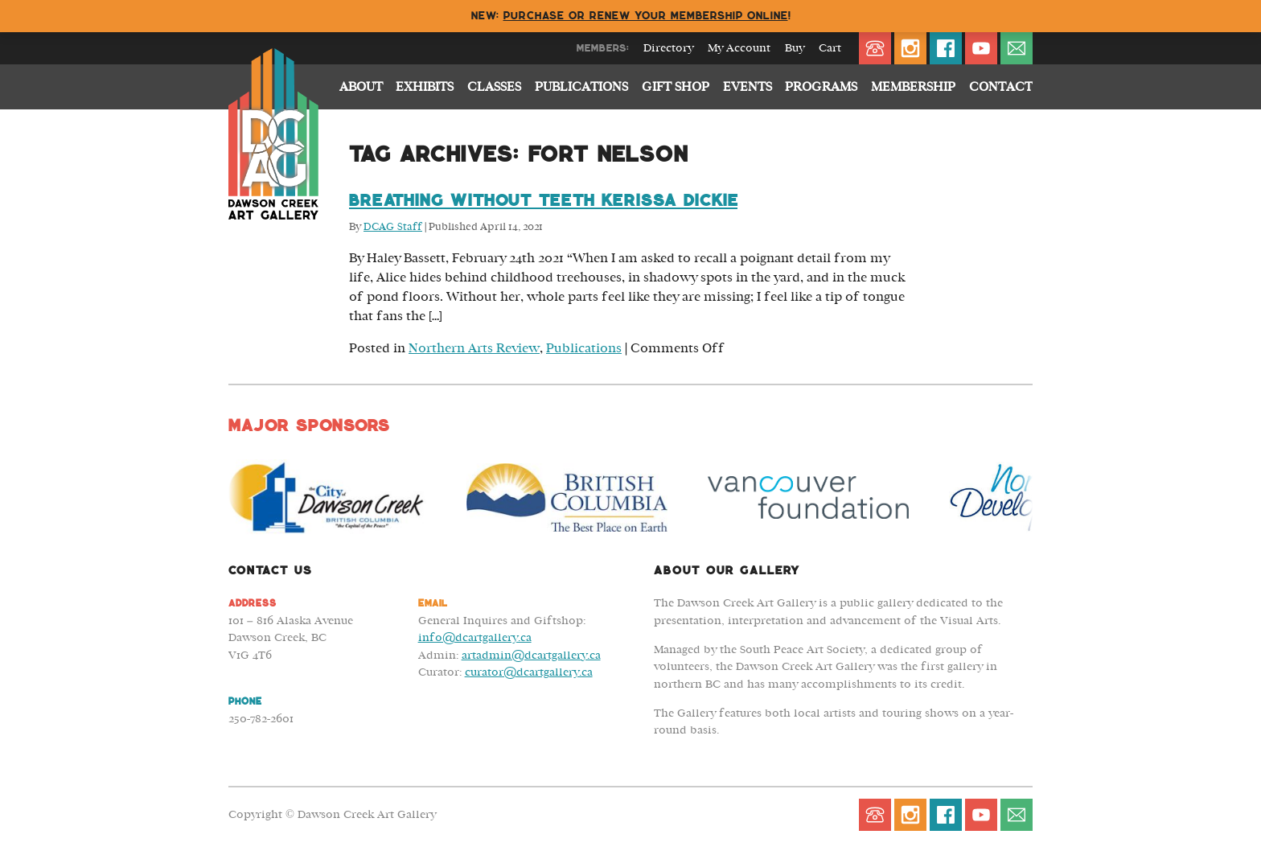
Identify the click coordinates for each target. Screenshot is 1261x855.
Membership (913, 86)
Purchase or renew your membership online (645, 16)
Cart (830, 48)
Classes (494, 86)
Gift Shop (675, 86)
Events (747, 86)
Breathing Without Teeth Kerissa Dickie (543, 200)
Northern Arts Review (474, 348)
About (361, 86)
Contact (1001, 86)
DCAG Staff (393, 227)
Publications (581, 86)
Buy (794, 48)
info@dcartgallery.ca (475, 637)
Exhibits (425, 86)
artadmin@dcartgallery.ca (531, 655)
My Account (739, 48)
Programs (821, 86)
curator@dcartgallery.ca (529, 672)
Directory (668, 48)
